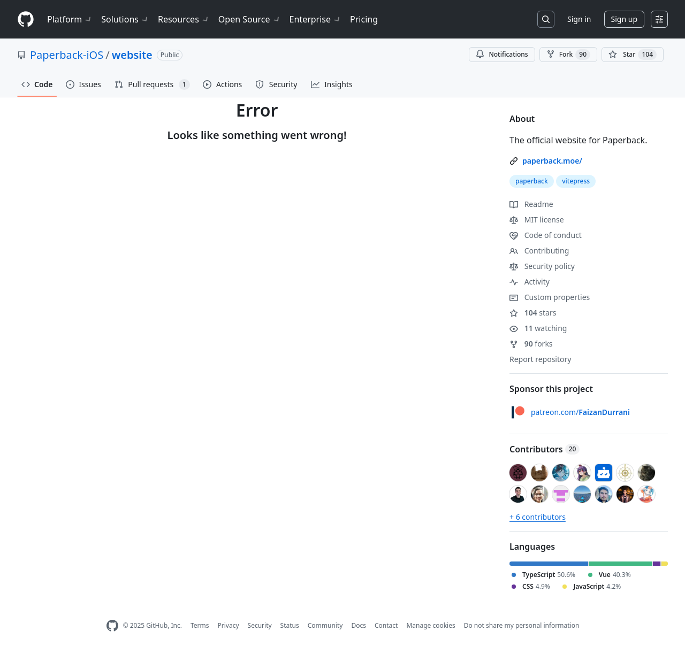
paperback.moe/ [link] (552, 161)
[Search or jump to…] (546, 19)
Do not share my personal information (522, 625)
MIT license (536, 219)
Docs (358, 625)
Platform (70, 19)
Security (260, 625)
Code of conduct (545, 235)
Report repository (540, 359)
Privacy (228, 625)
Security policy (542, 266)
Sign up (624, 19)
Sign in (579, 19)
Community (325, 625)
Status (289, 625)
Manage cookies (430, 625)
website (132, 55)
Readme (531, 204)
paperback (531, 181)
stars (532, 312)
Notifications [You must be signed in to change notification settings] (502, 54)
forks (531, 343)
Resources (184, 19)
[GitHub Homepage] (112, 626)
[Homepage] (25, 19)
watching (538, 328)
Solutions (125, 19)
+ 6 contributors (537, 517)
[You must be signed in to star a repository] (633, 54)
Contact (386, 625)
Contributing (539, 250)
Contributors (544, 449)
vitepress (576, 181)
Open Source (249, 19)
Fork (568, 54)
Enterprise (315, 19)
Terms (200, 625)
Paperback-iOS (66, 55)
